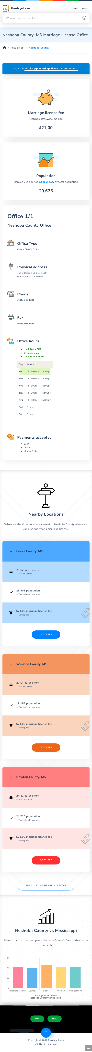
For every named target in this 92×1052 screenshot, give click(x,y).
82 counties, (46, 182)
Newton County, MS (31, 777)
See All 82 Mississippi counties (46, 885)
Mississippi (17, 48)
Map (75, 8)
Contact (84, 8)
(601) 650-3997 (25, 323)
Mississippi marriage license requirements (51, 68)
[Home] (4, 48)
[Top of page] (46, 1033)
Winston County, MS (31, 664)
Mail (54, 1018)
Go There (46, 634)
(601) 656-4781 (25, 300)
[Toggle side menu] (88, 1048)
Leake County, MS (29, 551)
